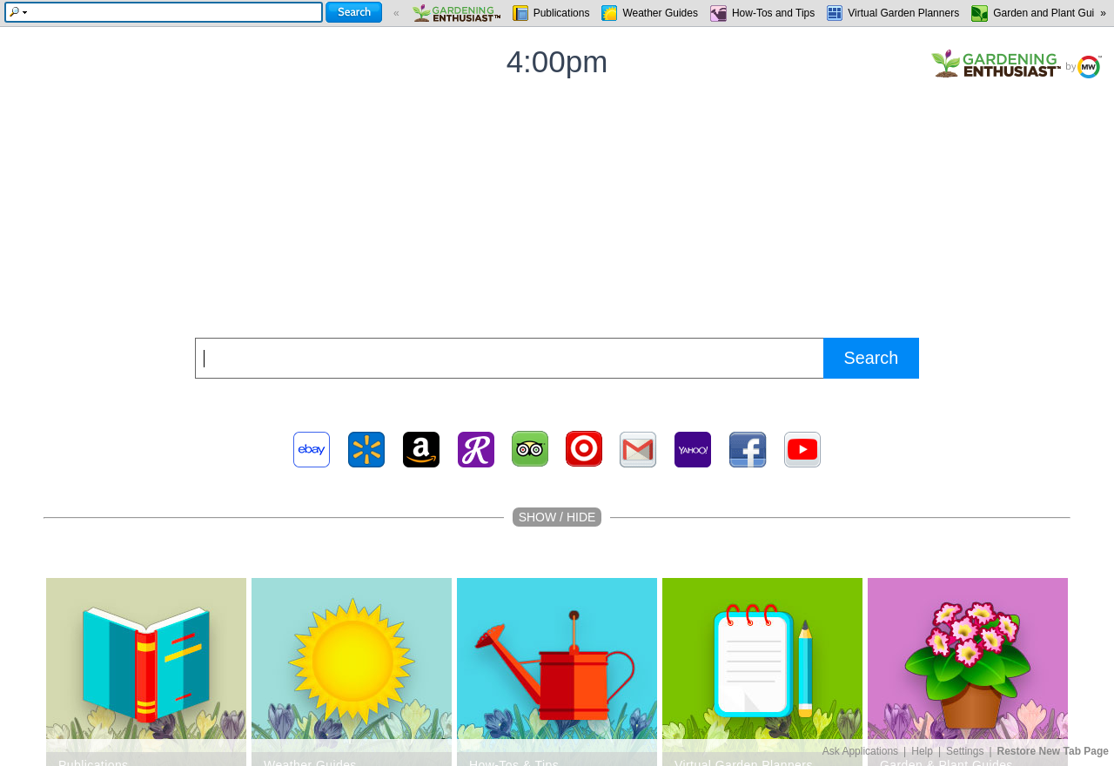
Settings (964, 751)
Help (922, 751)
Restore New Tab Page (1053, 751)
